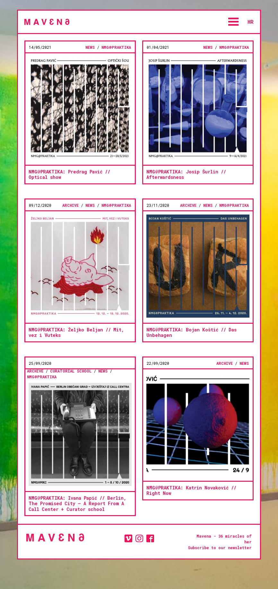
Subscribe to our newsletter (220, 547)
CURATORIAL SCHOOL (70, 371)
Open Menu (233, 21)
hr (251, 21)
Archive (70, 205)
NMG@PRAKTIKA (116, 47)
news (90, 47)
